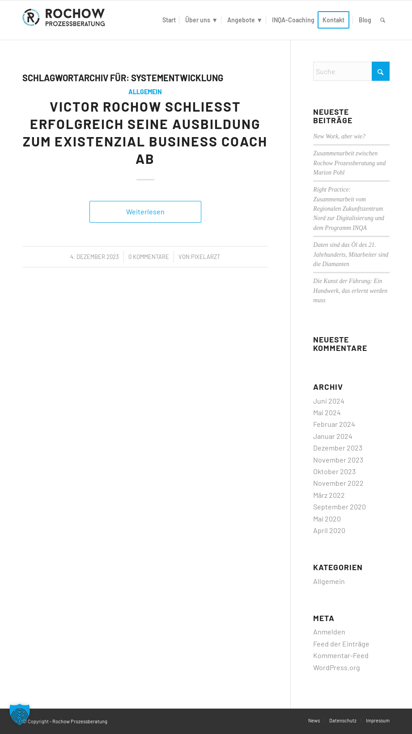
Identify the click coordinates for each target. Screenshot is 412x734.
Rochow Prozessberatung (79, 721)
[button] (19, 714)
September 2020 (339, 506)
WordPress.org (336, 667)
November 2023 (338, 459)
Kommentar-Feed (341, 655)
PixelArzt (205, 256)
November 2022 (338, 483)
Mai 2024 (327, 412)
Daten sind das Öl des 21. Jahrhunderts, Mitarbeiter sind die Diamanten (350, 254)
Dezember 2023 (337, 447)
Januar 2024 (333, 436)
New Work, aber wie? (339, 136)
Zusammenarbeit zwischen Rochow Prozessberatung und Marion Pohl (349, 163)
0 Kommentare (148, 256)
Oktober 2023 (334, 471)
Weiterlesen (145, 211)
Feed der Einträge (341, 643)
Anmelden (329, 631)
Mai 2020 (327, 518)
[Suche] (383, 20)
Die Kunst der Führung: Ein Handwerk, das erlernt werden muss (350, 291)
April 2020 (329, 530)
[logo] (65, 20)
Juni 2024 (328, 400)
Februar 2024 (334, 424)
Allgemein (145, 92)
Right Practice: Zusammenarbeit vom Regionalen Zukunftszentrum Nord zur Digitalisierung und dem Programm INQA (348, 208)
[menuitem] (169, 20)
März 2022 (329, 495)
